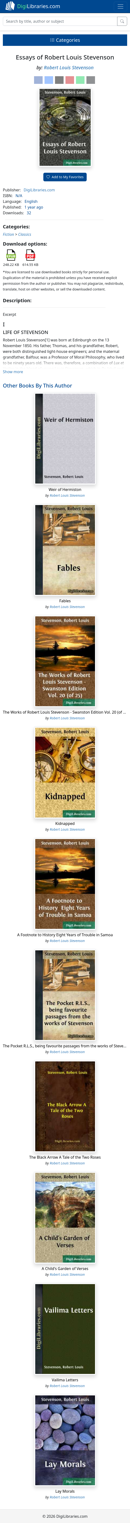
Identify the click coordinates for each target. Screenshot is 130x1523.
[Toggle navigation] (120, 6)
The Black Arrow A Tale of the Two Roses (65, 1157)
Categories (65, 40)
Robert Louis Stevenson (69, 67)
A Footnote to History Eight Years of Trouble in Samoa (65, 934)
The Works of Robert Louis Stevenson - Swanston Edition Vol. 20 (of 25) (66, 712)
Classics (24, 234)
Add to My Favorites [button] (65, 177)
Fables (65, 600)
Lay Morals (65, 1491)
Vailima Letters (65, 1380)
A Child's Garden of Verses (65, 1268)
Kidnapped (65, 823)
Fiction (8, 234)
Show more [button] (13, 371)
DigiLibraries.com (39, 190)
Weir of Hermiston (65, 489)
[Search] (60, 21)
